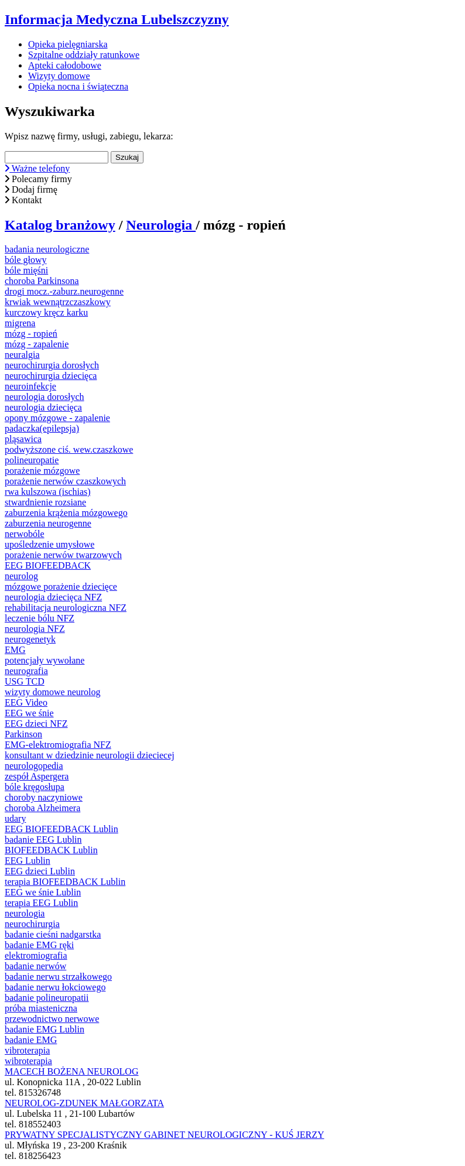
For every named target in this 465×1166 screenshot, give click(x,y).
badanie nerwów (35, 966)
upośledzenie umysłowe (49, 544)
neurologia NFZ (35, 629)
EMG (15, 650)
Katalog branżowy (60, 224)
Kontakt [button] (23, 200)
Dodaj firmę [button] (31, 189)
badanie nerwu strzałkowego (58, 977)
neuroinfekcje (30, 386)
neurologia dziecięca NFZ (53, 597)
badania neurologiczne (47, 249)
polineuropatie (32, 460)
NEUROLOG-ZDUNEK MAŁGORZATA (84, 1103)
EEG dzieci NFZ (36, 724)
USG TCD (25, 681)
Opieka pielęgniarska (68, 44)
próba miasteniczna (41, 1008)
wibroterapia (28, 1061)
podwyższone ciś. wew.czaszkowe (69, 449)
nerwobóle (25, 534)
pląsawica (23, 439)
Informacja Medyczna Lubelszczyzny (117, 19)
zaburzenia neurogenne (48, 523)
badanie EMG (31, 1040)
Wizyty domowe (59, 76)
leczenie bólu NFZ (39, 618)
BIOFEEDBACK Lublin (51, 850)
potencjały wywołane (44, 660)
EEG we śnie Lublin (43, 892)
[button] (232, 168)
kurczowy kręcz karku (46, 312)
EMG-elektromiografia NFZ (58, 745)
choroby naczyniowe (44, 797)
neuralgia (22, 355)
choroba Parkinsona (42, 281)
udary (15, 818)
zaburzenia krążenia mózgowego (66, 513)
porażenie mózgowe (42, 471)
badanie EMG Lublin (44, 1029)
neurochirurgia (32, 924)
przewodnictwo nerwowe (52, 1019)
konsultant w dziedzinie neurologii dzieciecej (90, 755)
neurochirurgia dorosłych (52, 365)
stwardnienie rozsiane (45, 502)
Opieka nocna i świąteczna (78, 86)
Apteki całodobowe (64, 65)
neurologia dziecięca (43, 407)
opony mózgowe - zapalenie (57, 418)
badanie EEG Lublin (43, 839)
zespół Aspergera (37, 776)
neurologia (25, 913)
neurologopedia (34, 766)
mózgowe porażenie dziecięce (61, 586)
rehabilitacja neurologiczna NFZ (65, 608)
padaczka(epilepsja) (42, 428)
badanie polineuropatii (47, 998)
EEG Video (26, 702)
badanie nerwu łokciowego (55, 987)
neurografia (26, 671)
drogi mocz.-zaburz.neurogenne (64, 291)
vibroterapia (27, 1050)
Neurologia (161, 224)
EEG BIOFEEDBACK (48, 565)
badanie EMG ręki (39, 945)
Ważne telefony (37, 168)
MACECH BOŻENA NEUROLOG (71, 1071)
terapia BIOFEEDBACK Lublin (65, 882)
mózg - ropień (31, 333)
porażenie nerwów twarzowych (63, 555)
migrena (20, 323)
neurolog (21, 576)
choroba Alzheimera (42, 808)
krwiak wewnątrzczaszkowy (58, 302)
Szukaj (127, 157)
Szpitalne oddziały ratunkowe (83, 55)
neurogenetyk (30, 639)
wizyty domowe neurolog (53, 692)
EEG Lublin (27, 861)
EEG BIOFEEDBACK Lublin (61, 829)
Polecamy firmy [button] (38, 179)
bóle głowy (26, 260)
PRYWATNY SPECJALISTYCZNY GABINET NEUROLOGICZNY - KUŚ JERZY (164, 1135)
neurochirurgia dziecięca (51, 376)
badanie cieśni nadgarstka (53, 934)
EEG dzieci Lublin (40, 871)
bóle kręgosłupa (34, 787)
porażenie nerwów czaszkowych (65, 481)
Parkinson (23, 734)
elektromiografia (36, 955)
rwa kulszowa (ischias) (48, 492)
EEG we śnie (29, 713)
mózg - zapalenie (37, 344)
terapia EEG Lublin (41, 903)
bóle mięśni (26, 270)
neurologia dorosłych (44, 397)
